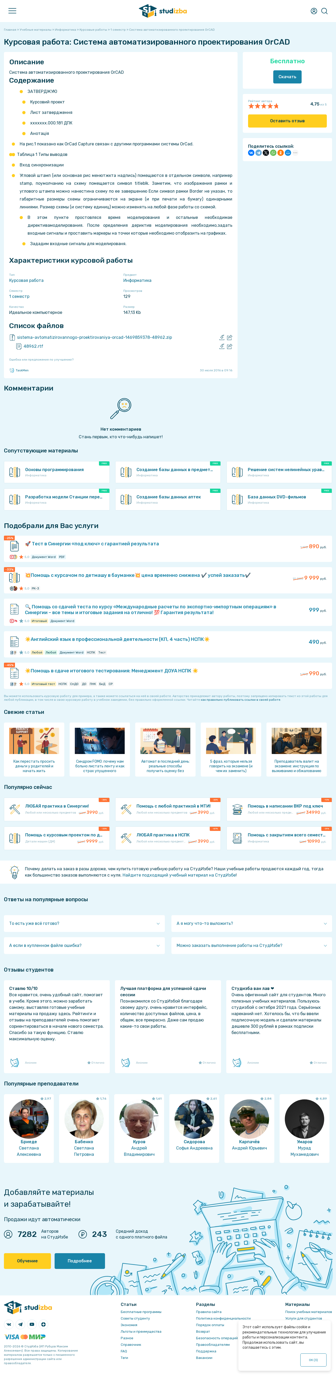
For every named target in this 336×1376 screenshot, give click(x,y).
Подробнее (80, 1260)
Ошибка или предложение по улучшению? (41, 359)
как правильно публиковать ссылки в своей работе (240, 700)
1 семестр (19, 296)
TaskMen (19, 370)
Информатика (137, 280)
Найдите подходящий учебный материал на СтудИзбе (179, 875)
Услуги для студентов (303, 1318)
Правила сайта (209, 1312)
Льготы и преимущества (141, 1331)
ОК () (313, 1360)
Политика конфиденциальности (223, 1318)
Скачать (287, 76)
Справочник (131, 1345)
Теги (124, 1358)
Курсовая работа (26, 280)
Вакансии (204, 1358)
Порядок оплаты (210, 1325)
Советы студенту (135, 1318)
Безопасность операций (217, 1338)
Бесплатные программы (141, 1312)
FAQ (124, 1351)
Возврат (203, 1331)
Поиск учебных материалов (308, 1312)
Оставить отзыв (287, 120)
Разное (127, 1338)
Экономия (129, 1325)
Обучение (27, 1260)
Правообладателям (213, 1345)
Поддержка (206, 1351)
